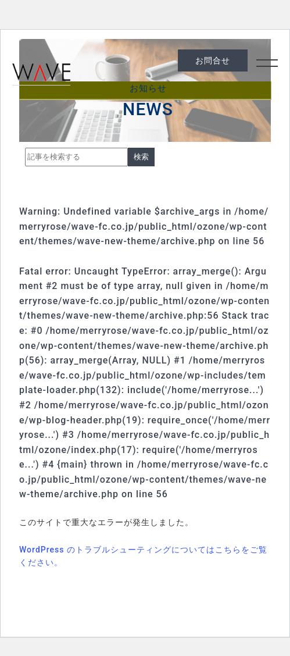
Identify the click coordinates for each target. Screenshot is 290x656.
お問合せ (212, 60)
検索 (141, 156)
